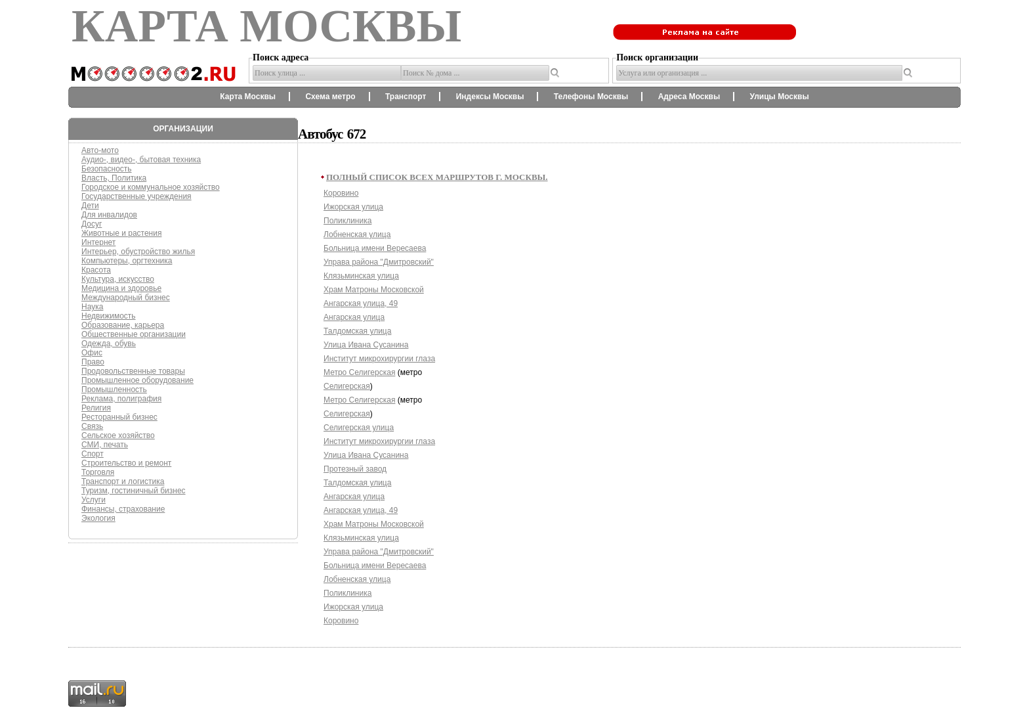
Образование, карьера (122, 325)
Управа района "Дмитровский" (379, 262)
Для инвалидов (109, 214)
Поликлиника (347, 220)
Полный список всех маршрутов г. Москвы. (437, 177)
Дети (90, 205)
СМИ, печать (104, 444)
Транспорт (405, 96)
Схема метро (330, 96)
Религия (96, 407)
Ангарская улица (354, 317)
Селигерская (347, 386)
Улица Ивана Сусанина (366, 344)
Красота (96, 270)
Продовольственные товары (133, 371)
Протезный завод (355, 469)
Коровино (341, 193)
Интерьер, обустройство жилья (138, 251)
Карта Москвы (248, 96)
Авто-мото (100, 150)
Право (92, 362)
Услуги (93, 499)
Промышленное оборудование (137, 380)
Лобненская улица (357, 234)
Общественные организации (133, 334)
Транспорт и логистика (122, 481)
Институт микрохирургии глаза (379, 358)
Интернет (98, 242)
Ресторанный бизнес (119, 417)
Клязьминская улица (361, 275)
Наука (92, 306)
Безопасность (106, 168)
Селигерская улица (359, 427)
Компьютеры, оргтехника (126, 260)
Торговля (97, 472)
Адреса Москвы (689, 96)
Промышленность (114, 389)
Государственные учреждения (136, 196)
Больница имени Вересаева (375, 248)
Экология (98, 518)
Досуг (91, 224)
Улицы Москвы (778, 96)
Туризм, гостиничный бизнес (133, 490)
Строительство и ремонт (126, 463)
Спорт (92, 453)
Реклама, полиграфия (121, 398)
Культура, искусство (117, 279)
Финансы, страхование (123, 509)
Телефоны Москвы (591, 96)
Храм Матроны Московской (374, 289)
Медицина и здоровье (121, 288)
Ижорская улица (353, 206)
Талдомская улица (357, 331)
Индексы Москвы (490, 96)
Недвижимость (108, 316)
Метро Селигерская (359, 372)
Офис (91, 352)
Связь (92, 426)
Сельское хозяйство (118, 435)
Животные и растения (121, 233)
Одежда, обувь (108, 343)
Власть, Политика (113, 178)
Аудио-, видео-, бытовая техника (141, 159)
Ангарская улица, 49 (361, 303)
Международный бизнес (125, 297)
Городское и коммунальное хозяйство (150, 187)
